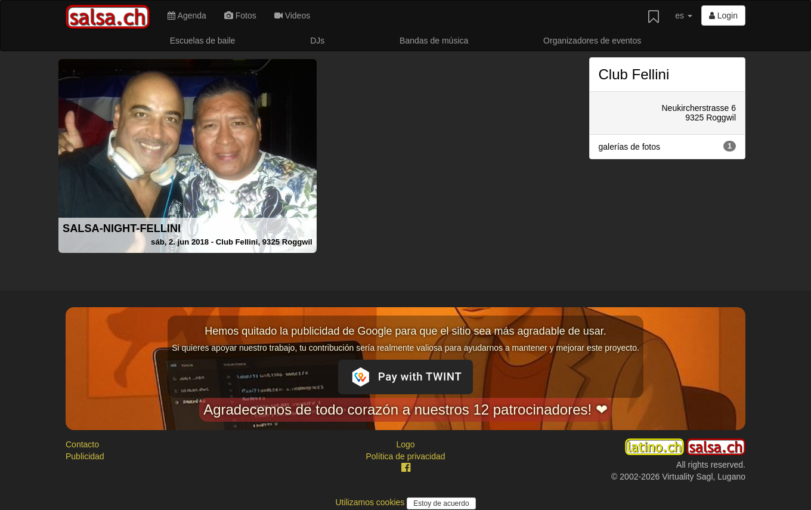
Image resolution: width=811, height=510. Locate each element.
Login (723, 15)
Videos (292, 15)
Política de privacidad (405, 456)
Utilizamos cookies (371, 502)
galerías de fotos (667, 146)
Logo (405, 444)
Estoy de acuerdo (441, 503)
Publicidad (85, 456)
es (683, 15)
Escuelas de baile (203, 40)
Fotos (240, 15)
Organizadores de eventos (592, 40)
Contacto (82, 444)
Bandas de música (434, 40)
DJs (317, 40)
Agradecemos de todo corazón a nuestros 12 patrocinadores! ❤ (405, 409)
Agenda (187, 15)
